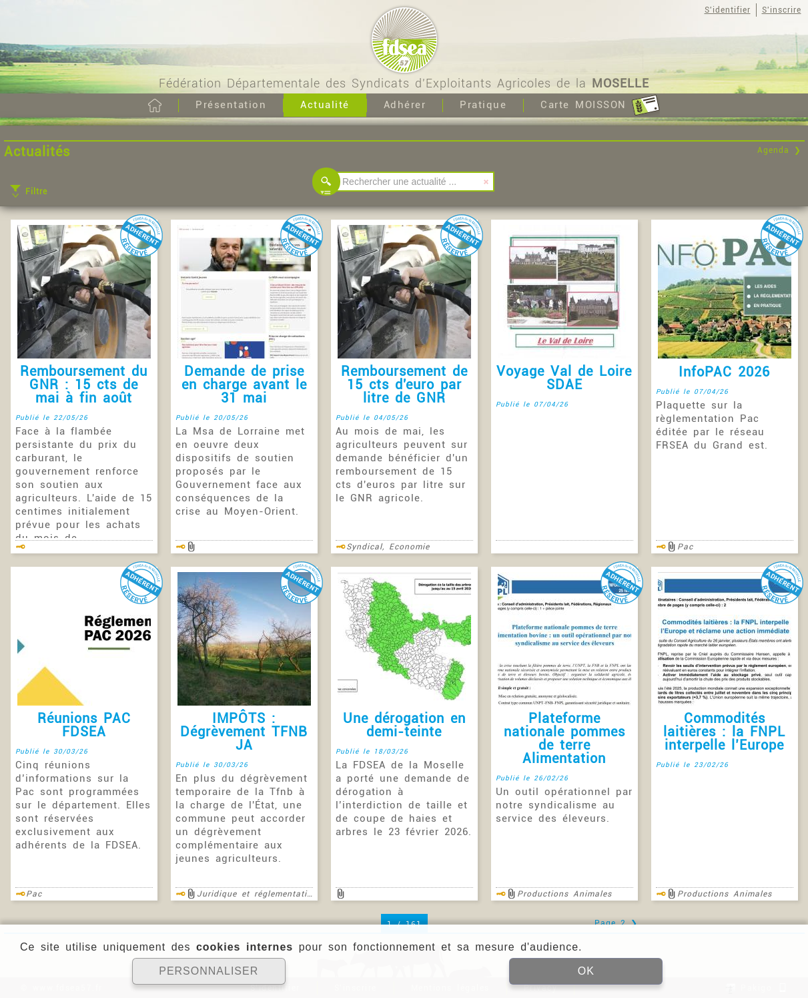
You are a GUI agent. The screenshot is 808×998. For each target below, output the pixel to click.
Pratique (483, 105)
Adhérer (405, 105)
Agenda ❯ (779, 150)
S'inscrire (781, 10)
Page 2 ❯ (616, 923)
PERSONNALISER (208, 971)
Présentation (230, 105)
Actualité (325, 105)
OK (586, 971)
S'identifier (728, 10)
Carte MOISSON (600, 105)
